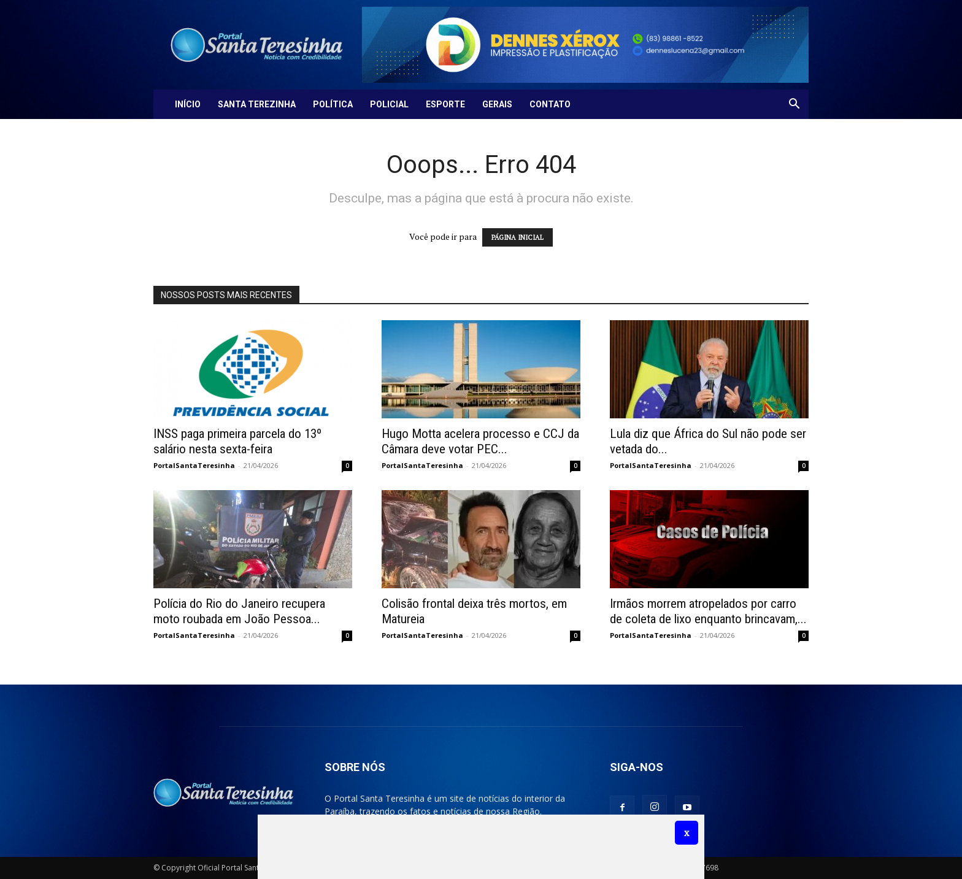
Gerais (497, 104)
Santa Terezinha (257, 104)
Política (333, 104)
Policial (389, 104)
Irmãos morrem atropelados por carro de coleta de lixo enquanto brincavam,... (708, 611)
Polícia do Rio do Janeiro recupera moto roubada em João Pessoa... (239, 611)
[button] (794, 105)
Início (188, 104)
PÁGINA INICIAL (517, 237)
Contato (550, 104)
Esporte (445, 104)
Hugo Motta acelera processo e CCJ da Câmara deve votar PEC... (480, 441)
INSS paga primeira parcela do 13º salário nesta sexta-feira (237, 441)
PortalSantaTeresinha (194, 465)
